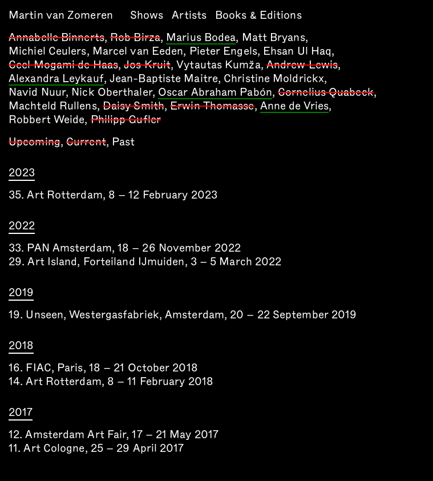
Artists (189, 15)
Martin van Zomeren (61, 15)
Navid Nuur (37, 92)
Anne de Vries (294, 106)
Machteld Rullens (53, 106)
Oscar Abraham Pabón (215, 93)
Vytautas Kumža (218, 65)
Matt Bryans (273, 37)
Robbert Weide (46, 119)
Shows (147, 15)
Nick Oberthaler (111, 92)
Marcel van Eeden (138, 51)
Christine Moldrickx (274, 78)
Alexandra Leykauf (56, 79)
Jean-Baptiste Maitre (164, 78)
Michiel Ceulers (48, 51)
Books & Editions (258, 15)
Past (123, 142)
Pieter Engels (223, 51)
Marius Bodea (201, 38)
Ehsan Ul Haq (297, 51)
